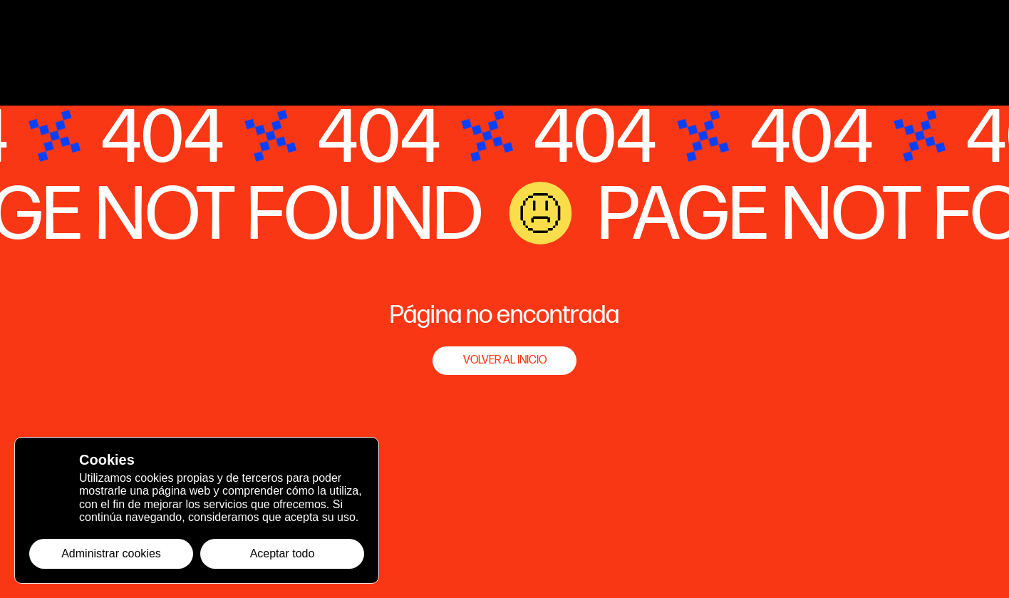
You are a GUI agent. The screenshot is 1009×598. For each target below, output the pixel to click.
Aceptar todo (282, 553)
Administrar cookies (111, 553)
